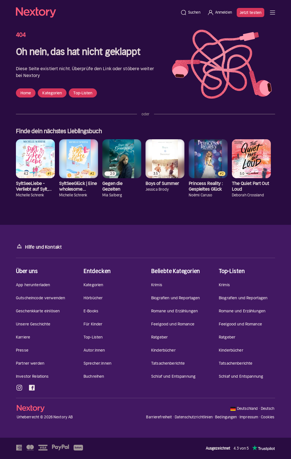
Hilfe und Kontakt (39, 246)
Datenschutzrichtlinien (194, 417)
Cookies (268, 417)
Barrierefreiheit (159, 417)
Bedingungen (226, 417)
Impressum (249, 417)
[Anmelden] (219, 12)
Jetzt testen (250, 12)
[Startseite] (96, 12)
